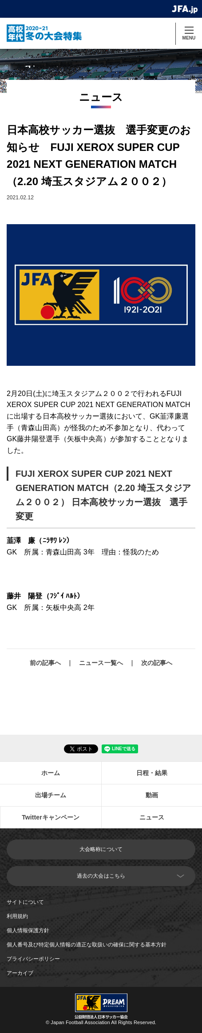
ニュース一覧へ (101, 662)
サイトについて (25, 902)
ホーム (50, 772)
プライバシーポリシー (33, 959)
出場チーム (51, 795)
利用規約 (17, 916)
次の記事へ (157, 662)
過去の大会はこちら (101, 876)
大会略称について (101, 849)
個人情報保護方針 (28, 930)
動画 (152, 795)
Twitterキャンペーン (50, 817)
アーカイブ (20, 973)
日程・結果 (152, 772)
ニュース (151, 817)
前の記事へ (45, 662)
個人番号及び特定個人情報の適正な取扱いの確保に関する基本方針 (86, 944)
